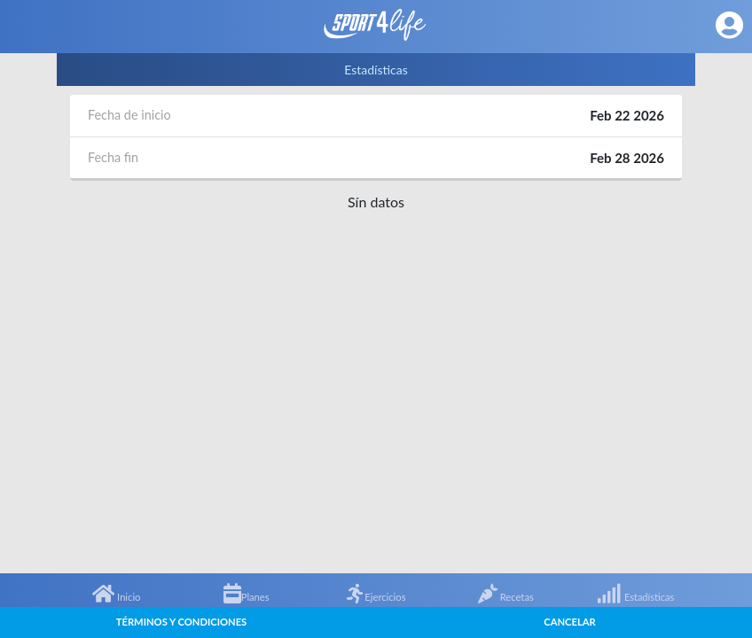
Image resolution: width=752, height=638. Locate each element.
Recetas (506, 597)
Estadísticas (635, 597)
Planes (246, 597)
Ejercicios (376, 597)
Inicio (116, 597)
